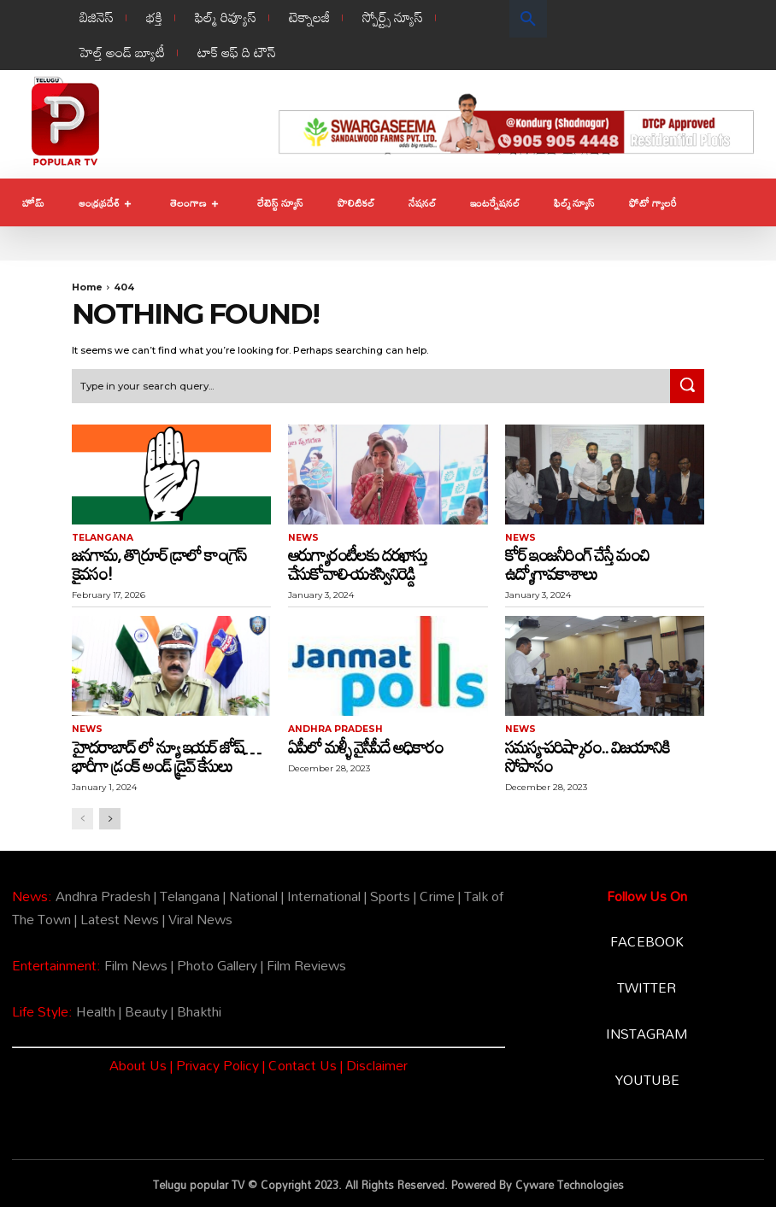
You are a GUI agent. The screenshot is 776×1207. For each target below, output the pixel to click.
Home (87, 287)
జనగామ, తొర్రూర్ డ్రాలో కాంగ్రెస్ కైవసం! (158, 562)
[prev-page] (82, 816)
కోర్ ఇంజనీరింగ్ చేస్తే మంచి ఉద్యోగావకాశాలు (577, 562)
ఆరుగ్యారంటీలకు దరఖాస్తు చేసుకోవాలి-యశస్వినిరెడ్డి (357, 562)
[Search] (687, 385)
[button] (528, 19)
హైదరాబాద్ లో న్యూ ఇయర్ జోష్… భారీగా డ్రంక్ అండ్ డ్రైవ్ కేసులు (166, 753)
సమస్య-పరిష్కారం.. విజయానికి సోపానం (587, 753)
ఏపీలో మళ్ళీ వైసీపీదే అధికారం (365, 744)
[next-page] (110, 816)
